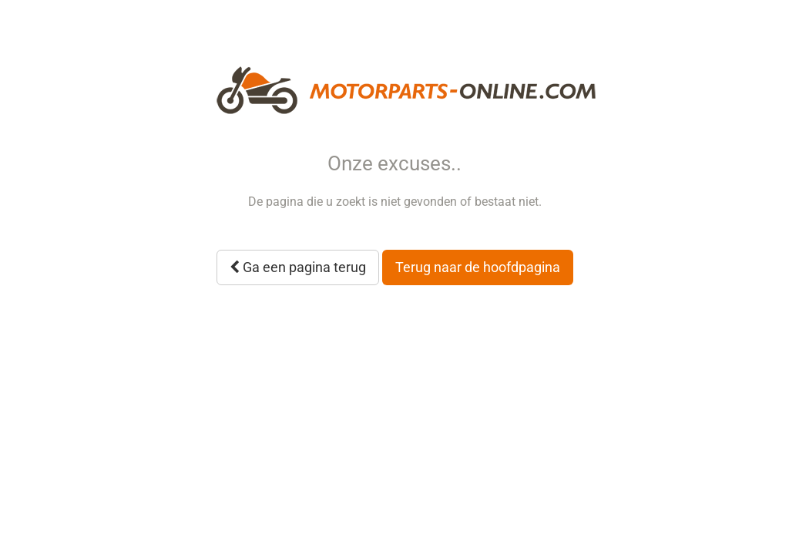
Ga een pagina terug (298, 267)
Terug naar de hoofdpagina (477, 267)
